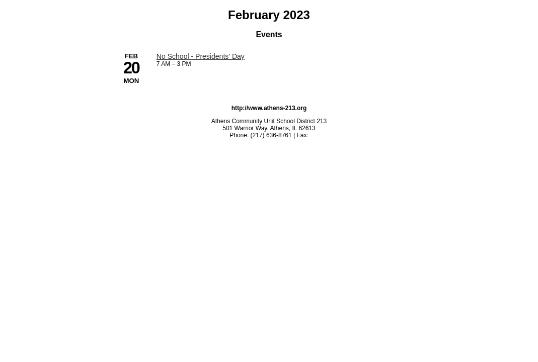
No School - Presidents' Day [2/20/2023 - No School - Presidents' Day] (201, 56)
